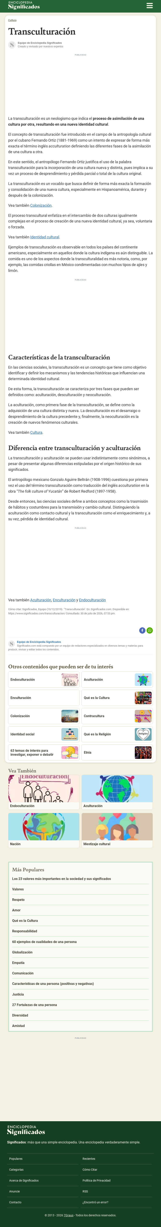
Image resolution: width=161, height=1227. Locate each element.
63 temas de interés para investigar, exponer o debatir (44, 752)
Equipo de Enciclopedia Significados (39, 642)
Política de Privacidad (96, 1180)
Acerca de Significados (24, 1180)
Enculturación (64, 600)
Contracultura (118, 716)
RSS (85, 1191)
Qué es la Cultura (118, 698)
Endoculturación (92, 600)
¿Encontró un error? (95, 1202)
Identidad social (44, 734)
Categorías (16, 1169)
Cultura (12, 20)
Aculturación (40, 600)
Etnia (118, 752)
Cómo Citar (90, 1169)
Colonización (41, 205)
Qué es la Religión (118, 734)
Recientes (89, 1158)
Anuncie (14, 1191)
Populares (15, 1158)
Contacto (15, 1202)
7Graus (68, 1215)
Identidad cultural (44, 237)
